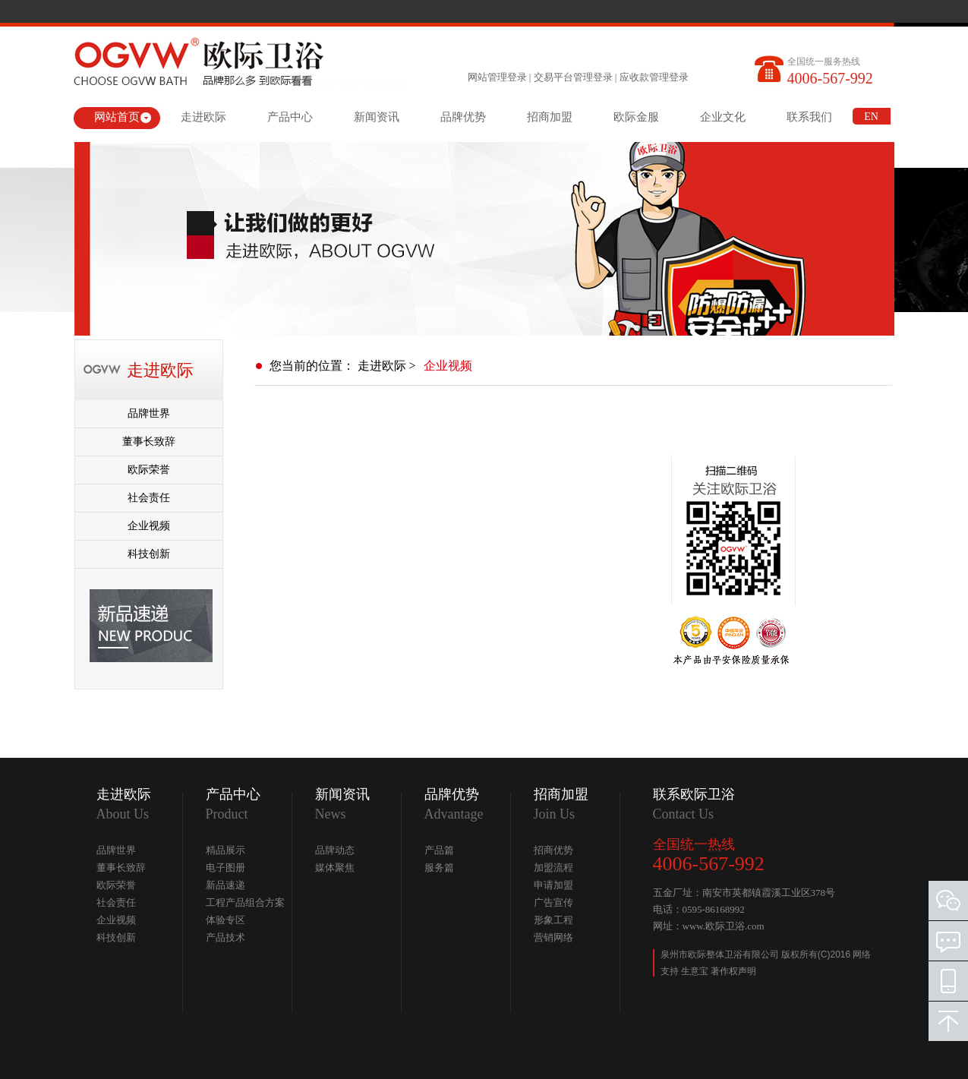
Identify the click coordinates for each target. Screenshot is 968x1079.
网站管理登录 (497, 77)
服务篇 (439, 867)
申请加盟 (553, 885)
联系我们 (809, 117)
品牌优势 (463, 117)
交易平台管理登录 (573, 77)
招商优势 (553, 850)
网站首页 (117, 117)
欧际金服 (636, 117)
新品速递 (225, 885)
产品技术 (225, 937)
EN (871, 116)
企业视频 (149, 526)
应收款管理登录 (654, 77)
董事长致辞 (148, 441)
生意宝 (694, 971)
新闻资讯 (376, 117)
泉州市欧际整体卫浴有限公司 (721, 954)
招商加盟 (549, 117)
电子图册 (225, 867)
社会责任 (149, 497)
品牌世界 (149, 413)
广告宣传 (553, 902)
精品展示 (225, 850)
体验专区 (225, 920)
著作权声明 (733, 971)
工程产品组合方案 (245, 902)
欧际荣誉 (149, 469)
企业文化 (723, 117)
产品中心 (290, 117)
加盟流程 (553, 867)
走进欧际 (203, 117)
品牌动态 (335, 850)
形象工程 (553, 920)
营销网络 (553, 937)
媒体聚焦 (335, 867)
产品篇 (439, 850)
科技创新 (149, 554)
